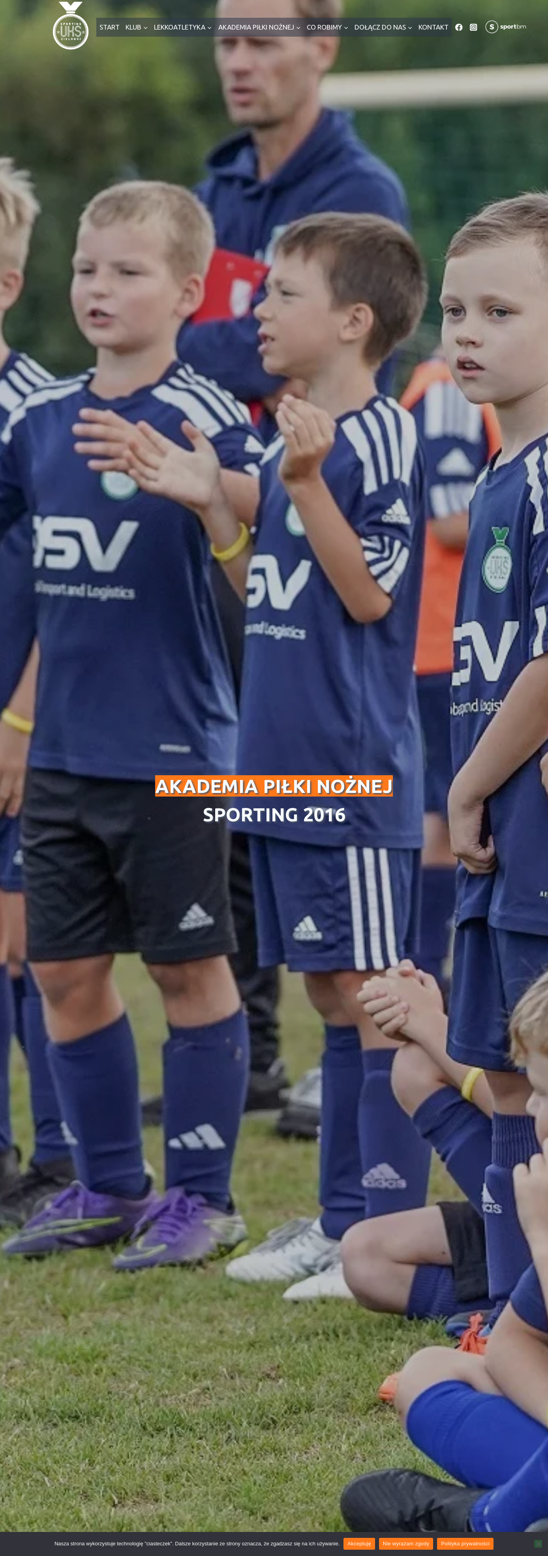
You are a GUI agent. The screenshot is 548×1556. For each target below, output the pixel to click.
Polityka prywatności (465, 1544)
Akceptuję (359, 1544)
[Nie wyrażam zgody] (538, 1544)
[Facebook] (459, 27)
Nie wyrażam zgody (406, 1544)
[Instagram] (473, 27)
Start (109, 27)
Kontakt (434, 27)
